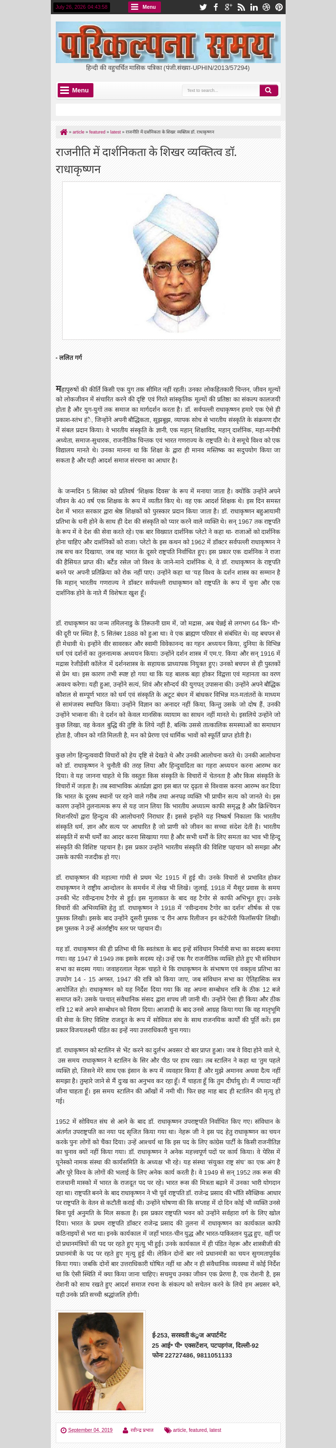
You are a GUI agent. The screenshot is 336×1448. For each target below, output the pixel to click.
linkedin (253, 7)
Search (269, 90)
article (179, 1430)
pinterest (279, 7)
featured (198, 1430)
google (228, 7)
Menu (149, 7)
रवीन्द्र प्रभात (142, 1430)
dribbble (266, 7)
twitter (203, 7)
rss (241, 7)
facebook (215, 7)
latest (215, 1430)
